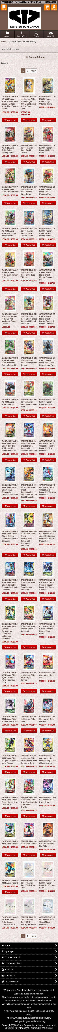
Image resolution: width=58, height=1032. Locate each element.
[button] (4, 7)
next (34, 71)
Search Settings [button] (35, 57)
